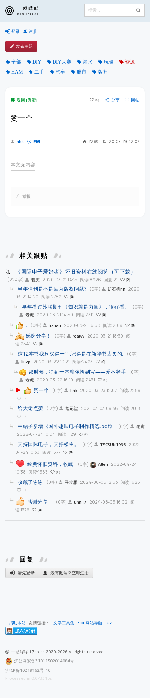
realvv (75, 336)
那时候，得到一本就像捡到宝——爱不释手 (77, 371)
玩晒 (109, 61)
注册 (30, 31)
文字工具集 (63, 623)
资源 (130, 61)
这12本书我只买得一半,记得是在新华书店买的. (71, 353)
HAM (17, 71)
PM (33, 142)
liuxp (22, 361)
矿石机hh (113, 289)
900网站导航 (90, 623)
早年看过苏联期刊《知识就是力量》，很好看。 (76, 306)
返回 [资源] (24, 99)
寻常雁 (68, 482)
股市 (81, 71)
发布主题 (21, 46)
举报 (23, 196)
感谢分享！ (39, 335)
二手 (39, 71)
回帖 (132, 100)
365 (109, 623)
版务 (103, 71)
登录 (12, 31)
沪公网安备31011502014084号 (44, 660)
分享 (112, 100)
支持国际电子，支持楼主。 (48, 444)
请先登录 (22, 573)
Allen (99, 464)
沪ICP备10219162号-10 (27, 670)
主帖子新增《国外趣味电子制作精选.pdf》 (66, 426)
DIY (36, 61)
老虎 (32, 279)
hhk (17, 142)
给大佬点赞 (30, 408)
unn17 (77, 502)
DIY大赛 (62, 61)
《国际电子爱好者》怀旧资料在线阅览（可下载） (76, 271)
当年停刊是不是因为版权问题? (52, 288)
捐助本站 (17, 623)
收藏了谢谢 (30, 482)
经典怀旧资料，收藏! (51, 464)
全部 (16, 61)
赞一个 (41, 390)
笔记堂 (68, 408)
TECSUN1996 (110, 444)
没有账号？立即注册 (66, 573)
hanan (52, 325)
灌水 (87, 61)
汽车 (60, 71)
